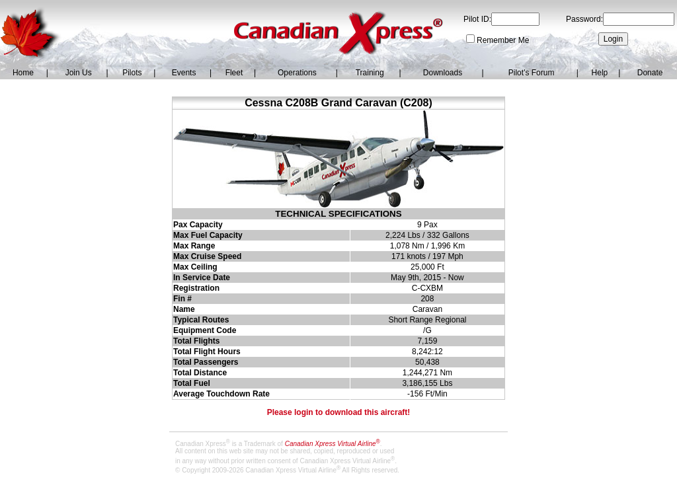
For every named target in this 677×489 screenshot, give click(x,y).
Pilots (131, 72)
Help (600, 72)
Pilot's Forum (531, 72)
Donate (650, 72)
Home (23, 72)
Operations (297, 72)
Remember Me (503, 40)
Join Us (78, 72)
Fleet (234, 72)
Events (184, 72)
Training (370, 72)
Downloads (442, 72)
